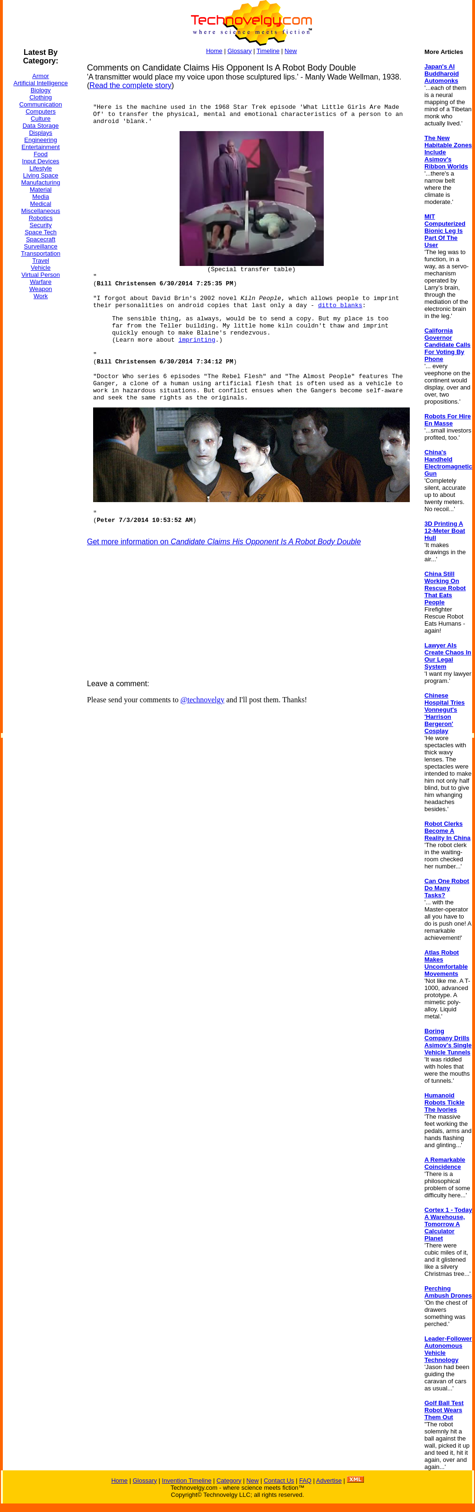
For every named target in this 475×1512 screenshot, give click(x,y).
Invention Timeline (187, 1480)
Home (214, 50)
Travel (40, 260)
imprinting (196, 340)
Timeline (268, 50)
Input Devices (41, 161)
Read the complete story (130, 85)
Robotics (41, 217)
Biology (41, 90)
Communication (40, 104)
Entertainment (41, 146)
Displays (40, 132)
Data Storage (41, 125)
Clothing (40, 97)
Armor (40, 76)
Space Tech (41, 232)
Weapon (40, 288)
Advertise (329, 1480)
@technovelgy (203, 700)
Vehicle (41, 267)
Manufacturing (40, 182)
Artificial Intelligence (41, 83)
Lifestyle (40, 168)
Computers (41, 111)
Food (41, 154)
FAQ (305, 1480)
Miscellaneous (40, 210)
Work (41, 296)
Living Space (40, 175)
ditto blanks (340, 305)
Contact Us (279, 1480)
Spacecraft (40, 239)
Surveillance (41, 246)
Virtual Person (40, 274)
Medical (41, 203)
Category (229, 1480)
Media (40, 196)
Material (41, 189)
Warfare (41, 281)
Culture (41, 118)
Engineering (40, 139)
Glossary (239, 50)
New (291, 50)
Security (41, 225)
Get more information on (224, 542)
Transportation (40, 253)
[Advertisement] (40, 449)
